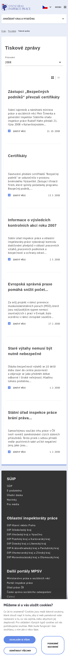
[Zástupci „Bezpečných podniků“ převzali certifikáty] (34, 109)
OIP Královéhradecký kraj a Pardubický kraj (33, 548)
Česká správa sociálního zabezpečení (29, 592)
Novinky (12, 499)
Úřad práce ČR (15, 587)
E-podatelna (14, 490)
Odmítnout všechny (20, 650)
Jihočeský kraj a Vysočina (19, 18)
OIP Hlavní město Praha (21, 525)
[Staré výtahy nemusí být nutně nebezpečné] (34, 366)
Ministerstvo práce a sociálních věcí (28, 578)
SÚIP (9, 486)
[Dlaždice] (52, 77)
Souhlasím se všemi (19, 639)
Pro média (13, 504)
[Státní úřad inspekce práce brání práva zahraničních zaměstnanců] (34, 430)
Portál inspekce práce (20, 583)
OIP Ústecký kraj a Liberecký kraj (26, 543)
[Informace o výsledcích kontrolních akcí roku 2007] (34, 237)
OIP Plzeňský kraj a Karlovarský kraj (28, 539)
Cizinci (11, 596)
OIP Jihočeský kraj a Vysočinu (24, 534)
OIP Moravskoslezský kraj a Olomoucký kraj (33, 557)
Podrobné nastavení (53, 645)
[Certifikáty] (34, 173)
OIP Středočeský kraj (19, 529)
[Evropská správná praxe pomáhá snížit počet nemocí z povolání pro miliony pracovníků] (34, 302)
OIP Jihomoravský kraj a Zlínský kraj (28, 552)
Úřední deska (15, 495)
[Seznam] (58, 77)
